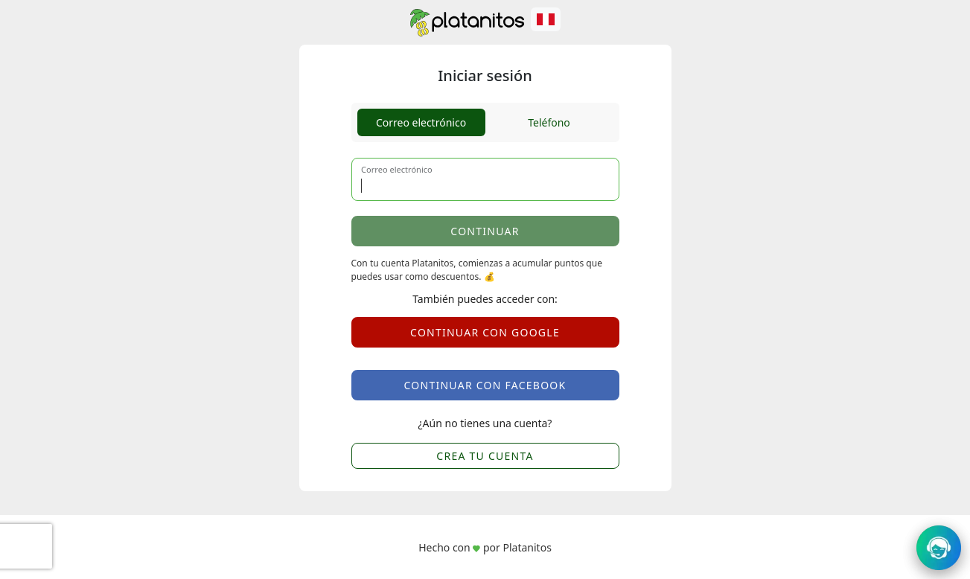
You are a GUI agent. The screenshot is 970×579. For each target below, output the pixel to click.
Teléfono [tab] (549, 122)
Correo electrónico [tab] (421, 122)
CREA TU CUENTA (484, 456)
